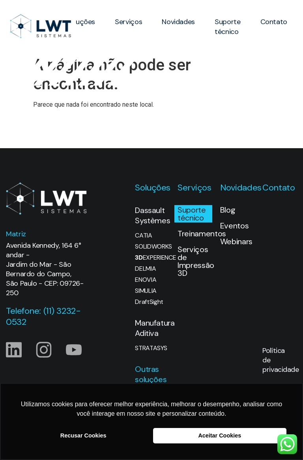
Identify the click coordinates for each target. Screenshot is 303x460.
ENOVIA (145, 280)
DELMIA (145, 269)
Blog (228, 210)
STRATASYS (151, 348)
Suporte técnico (227, 26)
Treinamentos (195, 233)
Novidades (178, 21)
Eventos (234, 225)
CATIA (143, 235)
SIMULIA (146, 291)
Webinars (236, 241)
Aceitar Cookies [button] (219, 435)
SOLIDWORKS (152, 247)
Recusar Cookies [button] (83, 435)
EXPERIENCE (152, 258)
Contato (273, 21)
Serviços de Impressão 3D (195, 261)
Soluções (80, 21)
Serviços (128, 21)
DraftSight (149, 302)
